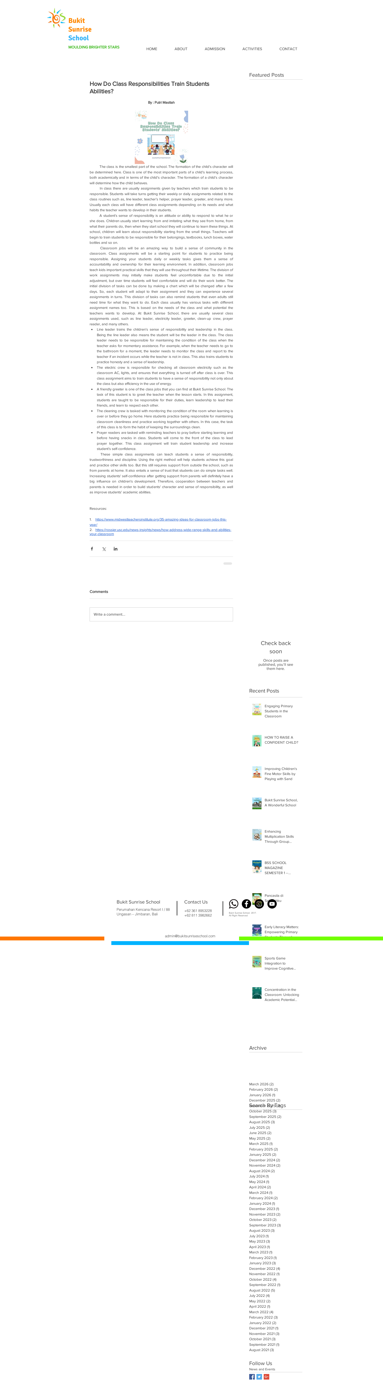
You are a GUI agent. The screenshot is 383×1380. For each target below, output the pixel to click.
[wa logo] (233, 904)
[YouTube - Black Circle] (272, 904)
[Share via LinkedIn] (115, 548)
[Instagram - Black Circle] (259, 904)
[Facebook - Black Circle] (246, 904)
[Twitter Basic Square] (259, 1377)
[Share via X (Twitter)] (103, 548)
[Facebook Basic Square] (252, 1377)
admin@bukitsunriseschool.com (190, 936)
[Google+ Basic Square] (266, 1377)
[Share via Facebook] (92, 548)
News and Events (262, 1369)
